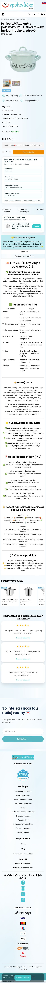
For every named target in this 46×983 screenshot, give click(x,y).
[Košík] (43, 14)
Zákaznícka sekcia (23, 796)
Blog (23, 849)
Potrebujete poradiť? (23, 256)
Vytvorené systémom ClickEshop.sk (23, 977)
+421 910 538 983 (24, 864)
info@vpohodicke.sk (25, 868)
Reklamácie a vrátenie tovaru (23, 812)
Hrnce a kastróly (22, 19)
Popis (23, 252)
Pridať (36, 226)
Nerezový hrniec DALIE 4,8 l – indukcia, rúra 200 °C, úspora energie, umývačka (21, 225)
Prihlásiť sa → (23, 739)
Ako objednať (23, 820)
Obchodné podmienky (23, 792)
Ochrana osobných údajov (23, 800)
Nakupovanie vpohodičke (23, 824)
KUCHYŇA (4, 19)
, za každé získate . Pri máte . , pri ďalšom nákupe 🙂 (23, 244)
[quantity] (6, 152)
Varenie (12, 19)
